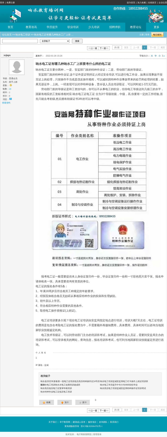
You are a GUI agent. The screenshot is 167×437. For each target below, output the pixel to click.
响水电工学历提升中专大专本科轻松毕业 (119, 385)
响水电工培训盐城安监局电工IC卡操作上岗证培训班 (124, 381)
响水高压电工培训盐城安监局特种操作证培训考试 (123, 388)
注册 (142, 34)
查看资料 (6, 103)
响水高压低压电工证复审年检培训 (56, 388)
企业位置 (163, 2)
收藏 (46, 402)
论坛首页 (7, 34)
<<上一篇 (93, 48)
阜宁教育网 (65, 422)
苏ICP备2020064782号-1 (91, 426)
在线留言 (152, 2)
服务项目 (92, 422)
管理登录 (97, 434)
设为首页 (131, 2)
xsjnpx (7, 55)
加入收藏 (141, 2)
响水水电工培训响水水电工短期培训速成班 (60, 385)
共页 (117, 47)
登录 (2, 2)
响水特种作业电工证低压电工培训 (56, 392)
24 (10, 89)
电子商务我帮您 (84, 434)
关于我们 (53, 422)
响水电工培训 (22, 34)
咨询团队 (103, 422)
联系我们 (114, 422)
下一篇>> (104, 48)
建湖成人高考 (79, 422)
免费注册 (10, 2)
